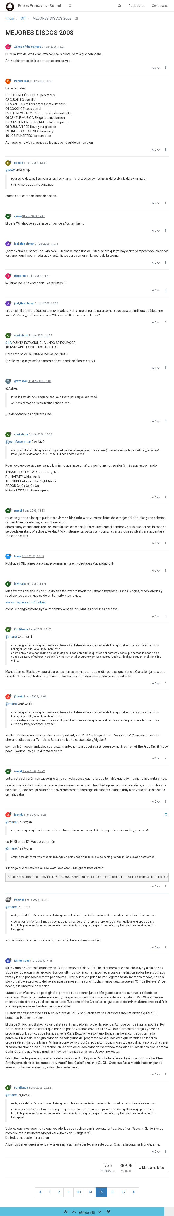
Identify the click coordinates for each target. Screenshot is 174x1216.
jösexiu (18, 696)
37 (123, 1192)
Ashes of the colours (27, 46)
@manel (11, 637)
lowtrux (19, 583)
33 (79, 1192)
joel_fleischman (24, 243)
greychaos (21, 381)
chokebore (21, 335)
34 (90, 1192)
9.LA (8, 343)
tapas (17, 556)
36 (112, 1192)
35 (101, 1192)
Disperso (20, 275)
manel (18, 510)
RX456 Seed (21, 960)
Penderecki (21, 81)
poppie (18, 162)
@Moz (10, 170)
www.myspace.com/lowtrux (25, 602)
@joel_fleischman (18, 442)
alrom (18, 216)
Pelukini (19, 899)
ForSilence (21, 629)
